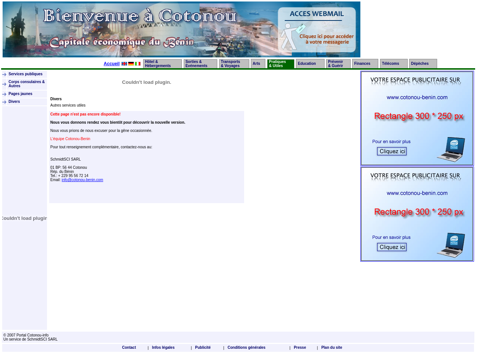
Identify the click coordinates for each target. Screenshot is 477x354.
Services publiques (26, 74)
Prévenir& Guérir (335, 64)
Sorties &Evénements (197, 64)
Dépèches (420, 63)
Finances (362, 63)
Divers (14, 101)
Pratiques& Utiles (277, 64)
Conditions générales (247, 347)
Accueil (112, 63)
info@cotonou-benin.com (82, 180)
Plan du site (331, 347)
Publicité (203, 347)
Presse (300, 347)
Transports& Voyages (230, 64)
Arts (256, 63)
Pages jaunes (21, 94)
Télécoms (390, 63)
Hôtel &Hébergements (158, 64)
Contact (129, 347)
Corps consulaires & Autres (27, 84)
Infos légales (163, 347)
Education (307, 63)
